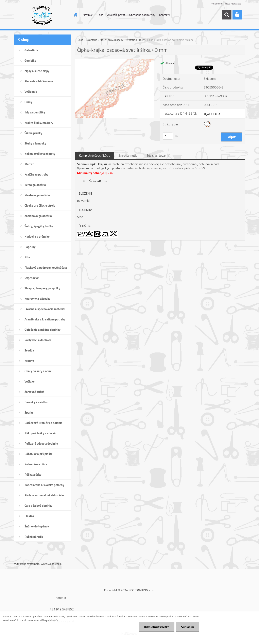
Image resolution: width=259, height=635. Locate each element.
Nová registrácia (233, 3)
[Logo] (42, 15)
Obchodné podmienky (142, 15)
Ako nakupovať (116, 15)
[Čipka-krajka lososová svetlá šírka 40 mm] (114, 60)
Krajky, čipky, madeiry (111, 40)
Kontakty (164, 15)
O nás (100, 15)
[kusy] (168, 136)
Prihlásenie (216, 3)
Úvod (80, 40)
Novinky (87, 15)
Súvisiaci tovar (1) (158, 155)
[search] (226, 14)
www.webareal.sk (51, 564)
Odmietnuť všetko (156, 626)
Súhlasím (187, 626)
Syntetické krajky (135, 40)
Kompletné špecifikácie (94, 155)
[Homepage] (75, 14)
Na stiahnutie (128, 155)
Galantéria (91, 40)
